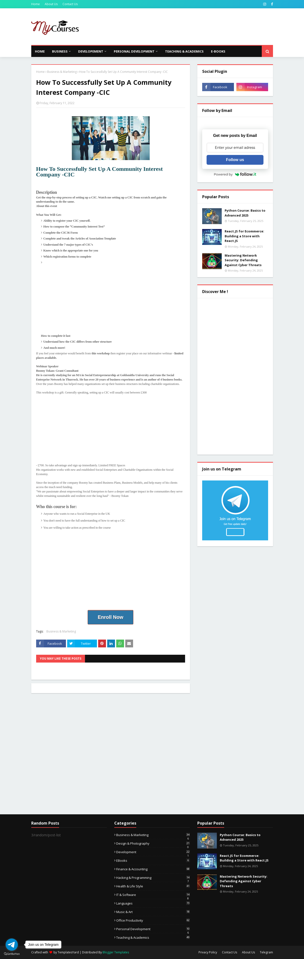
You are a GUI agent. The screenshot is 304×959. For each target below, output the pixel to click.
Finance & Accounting (153, 869)
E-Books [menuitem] (218, 51)
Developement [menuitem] (90, 51)
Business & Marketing (62, 72)
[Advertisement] (184, 27)
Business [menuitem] (60, 51)
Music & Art (153, 912)
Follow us (235, 160)
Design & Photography (153, 843)
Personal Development (153, 929)
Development (153, 852)
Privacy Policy (208, 952)
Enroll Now (110, 617)
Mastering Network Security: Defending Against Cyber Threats (243, 260)
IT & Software (153, 895)
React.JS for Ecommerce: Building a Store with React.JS (244, 236)
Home (35, 4)
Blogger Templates (116, 952)
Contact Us (70, 4)
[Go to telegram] (12, 944)
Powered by (235, 174)
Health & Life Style (153, 886)
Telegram (266, 952)
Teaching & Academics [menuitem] (184, 51)
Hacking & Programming (153, 877)
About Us (51, 4)
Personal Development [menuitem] (134, 51)
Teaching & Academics (153, 937)
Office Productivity (153, 920)
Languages (153, 903)
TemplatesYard (68, 952)
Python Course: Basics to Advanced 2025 (245, 213)
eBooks (153, 860)
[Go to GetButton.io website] (12, 954)
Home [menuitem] (40, 51)
